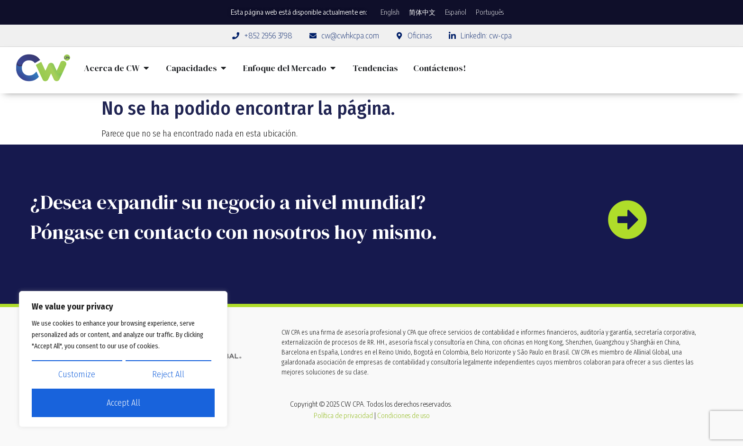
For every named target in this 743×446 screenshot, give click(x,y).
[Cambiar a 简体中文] (422, 12)
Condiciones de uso (403, 415)
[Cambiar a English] (390, 12)
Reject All (168, 375)
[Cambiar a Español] (455, 12)
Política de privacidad (343, 415)
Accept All (123, 403)
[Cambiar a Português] (489, 12)
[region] (123, 359)
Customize (76, 375)
